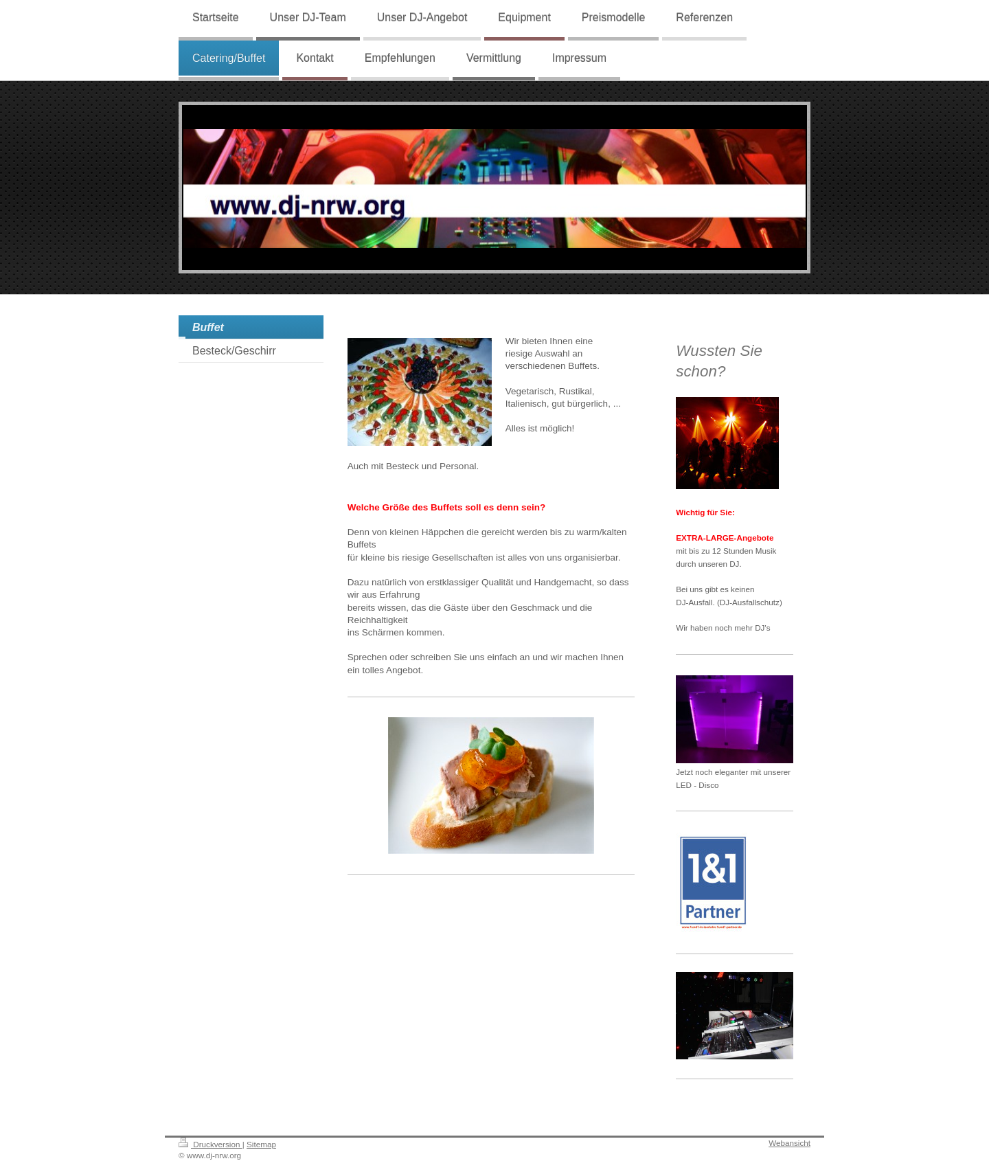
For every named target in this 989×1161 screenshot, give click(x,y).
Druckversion (210, 1144)
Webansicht (789, 1142)
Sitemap (261, 1144)
